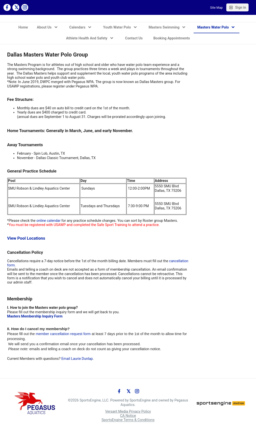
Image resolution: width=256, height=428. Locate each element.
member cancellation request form (63, 334)
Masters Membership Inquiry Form (35, 316)
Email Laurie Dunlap (77, 359)
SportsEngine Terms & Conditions (128, 420)
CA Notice (128, 416)
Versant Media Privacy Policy (128, 411)
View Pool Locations (26, 238)
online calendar (48, 221)
